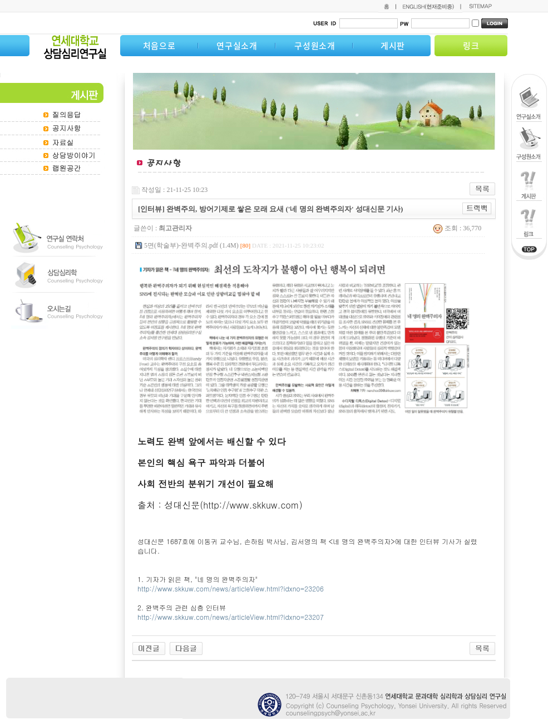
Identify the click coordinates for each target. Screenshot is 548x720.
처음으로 (159, 46)
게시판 (393, 46)
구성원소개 (314, 46)
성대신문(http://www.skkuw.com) (233, 505)
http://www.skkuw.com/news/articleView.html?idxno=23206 (230, 588)
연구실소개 (237, 46)
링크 (471, 46)
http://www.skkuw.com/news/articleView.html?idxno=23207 (231, 617)
